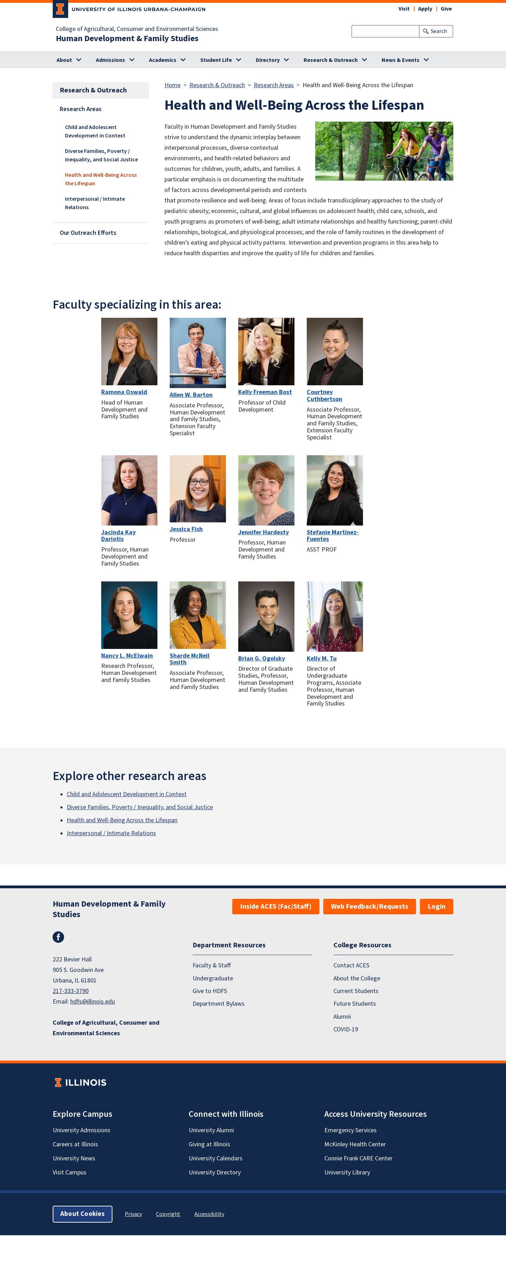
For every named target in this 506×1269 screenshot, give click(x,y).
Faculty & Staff (212, 965)
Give (446, 9)
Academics (162, 60)
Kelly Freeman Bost (265, 392)
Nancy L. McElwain (127, 655)
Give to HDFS (210, 991)
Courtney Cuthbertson (324, 396)
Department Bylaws (219, 1004)
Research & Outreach (331, 60)
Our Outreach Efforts (88, 232)
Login (437, 907)
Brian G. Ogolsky (261, 658)
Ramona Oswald (124, 392)
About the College (356, 978)
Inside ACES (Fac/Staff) (276, 907)
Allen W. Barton (191, 395)
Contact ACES (351, 965)
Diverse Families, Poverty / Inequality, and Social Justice (101, 155)
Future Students (354, 1004)
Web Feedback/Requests (369, 907)
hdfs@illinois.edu (92, 1001)
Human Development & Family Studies (127, 38)
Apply (425, 9)
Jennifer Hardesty (263, 532)
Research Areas (81, 109)
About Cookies (82, 1214)
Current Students (355, 991)
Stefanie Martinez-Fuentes (333, 536)
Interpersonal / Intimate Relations (95, 203)
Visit (404, 9)
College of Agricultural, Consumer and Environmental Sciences (137, 29)
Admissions (110, 60)
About (64, 60)
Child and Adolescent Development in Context (95, 131)
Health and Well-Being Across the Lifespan (101, 179)
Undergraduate (213, 978)
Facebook (58, 937)
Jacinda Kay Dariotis (118, 536)
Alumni (342, 1016)
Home (172, 85)
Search (439, 31)
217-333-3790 (71, 991)
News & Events (401, 60)
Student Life (216, 60)
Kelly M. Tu (322, 658)
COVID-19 (345, 1029)
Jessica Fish (186, 529)
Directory (268, 60)
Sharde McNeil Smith (189, 659)
